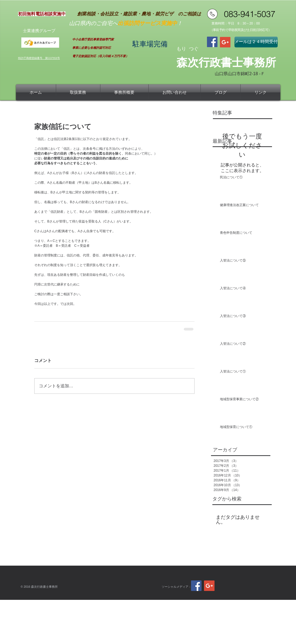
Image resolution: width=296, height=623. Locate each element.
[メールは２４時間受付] (256, 42)
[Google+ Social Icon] (225, 42)
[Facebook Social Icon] (212, 42)
